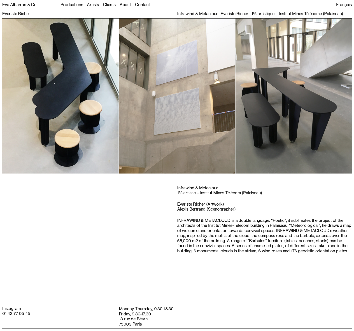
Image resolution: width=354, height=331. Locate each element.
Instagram (11, 308)
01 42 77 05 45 (16, 313)
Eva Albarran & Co (19, 4)
